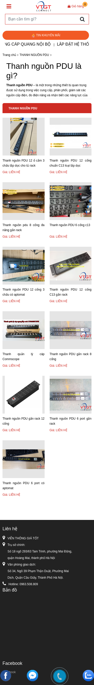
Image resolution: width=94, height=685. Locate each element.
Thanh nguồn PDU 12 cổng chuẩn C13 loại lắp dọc (71, 163)
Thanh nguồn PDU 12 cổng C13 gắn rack (71, 292)
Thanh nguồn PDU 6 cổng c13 (70, 225)
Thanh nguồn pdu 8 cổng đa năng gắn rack (24, 227)
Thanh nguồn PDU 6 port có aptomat (24, 485)
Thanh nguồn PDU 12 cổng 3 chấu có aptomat (24, 292)
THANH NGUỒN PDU (34, 55)
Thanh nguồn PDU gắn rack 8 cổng (71, 356)
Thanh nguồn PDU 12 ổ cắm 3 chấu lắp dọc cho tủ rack (24, 163)
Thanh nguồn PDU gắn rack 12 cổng (24, 421)
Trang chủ (9, 55)
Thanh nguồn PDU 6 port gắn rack (71, 421)
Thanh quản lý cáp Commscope (24, 356)
